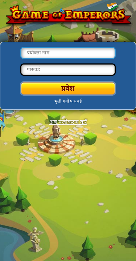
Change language (112, 7)
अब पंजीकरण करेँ (68, 122)
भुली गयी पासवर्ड (68, 101)
